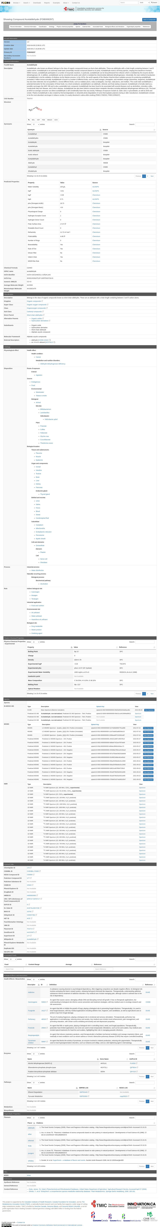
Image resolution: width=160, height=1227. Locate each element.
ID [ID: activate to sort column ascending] (41, 985)
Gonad (38, 467)
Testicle (38, 474)
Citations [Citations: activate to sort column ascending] (39, 1123)
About (66, 3)
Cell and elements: (37, 542)
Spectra (78, 26)
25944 (44, 1028)
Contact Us (76, 3)
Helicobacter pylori (51, 419)
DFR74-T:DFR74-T (34, 899)
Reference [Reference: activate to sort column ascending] (123, 647)
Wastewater (40, 392)
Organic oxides (37, 318)
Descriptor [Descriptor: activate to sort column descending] (31, 985)
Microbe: (39, 406)
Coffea (42, 429)
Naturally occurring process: (36, 574)
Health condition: (37, 354)
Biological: (35, 399)
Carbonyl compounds (35, 311)
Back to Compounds (149, 19)
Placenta (39, 453)
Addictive (31, 992)
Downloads (37, 3)
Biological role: (32, 623)
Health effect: (31, 350)
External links (86, 26)
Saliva (38, 504)
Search (26, 3)
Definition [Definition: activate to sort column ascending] (53, 985)
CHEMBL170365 (34, 871)
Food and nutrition (37, 606)
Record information (16, 26)
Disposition (8, 368)
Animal (38, 402)
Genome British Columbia (71, 1206)
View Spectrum (149, 710)
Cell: (37, 556)
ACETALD (50, 342)
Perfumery (31, 1019)
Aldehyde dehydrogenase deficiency (52, 364)
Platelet (43, 552)
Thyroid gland (45, 494)
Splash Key (100, 706)
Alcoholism (44, 584)
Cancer (38, 357)
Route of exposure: (33, 368)
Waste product (36, 630)
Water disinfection (37, 570)
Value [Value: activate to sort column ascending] (76, 647)
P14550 (133, 1063)
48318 (44, 1019)
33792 (30, 911)
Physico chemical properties (65, 26)
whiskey (31, 1161)
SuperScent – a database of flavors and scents (69, 1160)
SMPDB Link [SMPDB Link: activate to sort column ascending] (83, 1088)
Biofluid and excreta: (38, 497)
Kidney (38, 484)
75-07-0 (30, 929)
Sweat (38, 515)
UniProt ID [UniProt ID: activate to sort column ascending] (133, 1059)
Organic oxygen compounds (37, 305)
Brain (38, 477)
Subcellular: (35, 521)
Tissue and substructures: (40, 450)
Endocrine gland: (42, 491)
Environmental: (36, 389)
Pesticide (31, 1028)
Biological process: (37, 577)
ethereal (31, 1140)
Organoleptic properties (134, 26)
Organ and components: (39, 463)
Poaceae (43, 426)
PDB (43, 120)
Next (152, 176)
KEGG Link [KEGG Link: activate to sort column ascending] (123, 1088)
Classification (43, 26)
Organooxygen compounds (37, 308)
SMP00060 (84, 1096)
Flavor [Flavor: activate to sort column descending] (30, 1123)
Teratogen (34, 599)
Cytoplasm (39, 525)
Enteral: (34, 372)
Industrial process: (33, 567)
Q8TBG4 (134, 1067)
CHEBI (148, 1002)
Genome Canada (40, 1206)
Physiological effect (11, 350)
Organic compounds (35, 301)
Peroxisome (40, 535)
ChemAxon (96, 195)
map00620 (124, 1096)
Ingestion (39, 375)
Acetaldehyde (32, 939)
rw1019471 (32, 932)
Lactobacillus (44, 413)
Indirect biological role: (34, 588)
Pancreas (39, 487)
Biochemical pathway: (43, 580)
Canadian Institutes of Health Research (38, 1202)
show (29, 1175)
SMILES (49, 120)
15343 (30, 885)
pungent (31, 1153)
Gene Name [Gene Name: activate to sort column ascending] (104, 1059)
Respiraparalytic (33, 1035)
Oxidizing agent (36, 633)
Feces (38, 508)
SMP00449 (84, 1092)
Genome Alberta (52, 1206)
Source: (29, 378)
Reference (98, 964)
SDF (38, 120)
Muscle (38, 456)
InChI (56, 120)
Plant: (38, 423)
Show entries (36, 124)
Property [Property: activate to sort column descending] (31, 647)
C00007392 (32, 915)
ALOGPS (95, 187)
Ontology (51, 26)
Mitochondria (40, 528)
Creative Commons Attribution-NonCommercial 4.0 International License (57, 1225)
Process (7, 567)
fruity (29, 1146)
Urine (38, 501)
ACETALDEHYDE (34, 908)
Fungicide (31, 1011)
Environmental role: (33, 609)
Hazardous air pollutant (39, 619)
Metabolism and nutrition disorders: (48, 360)
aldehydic (31, 1128)
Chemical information (30, 26)
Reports (47, 3)
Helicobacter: (44, 416)
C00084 (30, 875)
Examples (56, 3)
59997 (44, 1042)
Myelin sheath (40, 539)
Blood (38, 511)
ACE (29, 918)
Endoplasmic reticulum (44, 532)
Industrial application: (34, 602)
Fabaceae (43, 433)
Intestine (39, 470)
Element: (39, 549)
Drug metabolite (36, 626)
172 (29, 868)
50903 (44, 1002)
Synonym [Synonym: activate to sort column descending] (31, 130)
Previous (138, 176)
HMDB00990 (32, 895)
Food (33, 385)
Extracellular (40, 545)
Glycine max (44, 436)
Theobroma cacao (46, 443)
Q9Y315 (134, 1071)
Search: (141, 124)
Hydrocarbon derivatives (40, 321)
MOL (33, 120)
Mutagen (34, 595)
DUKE (148, 992)
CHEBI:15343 (44, 340)
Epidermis (39, 460)
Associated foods (98, 26)
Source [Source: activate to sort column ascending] (105, 130)
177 (29, 878)
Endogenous (35, 382)
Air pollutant (35, 612)
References (146, 26)
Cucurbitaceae (45, 440)
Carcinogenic (32, 1002)
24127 (44, 1011)
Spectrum (138, 713)
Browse (16, 3)
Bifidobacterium (45, 409)
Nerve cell (43, 559)
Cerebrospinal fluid (42, 518)
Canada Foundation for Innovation (64, 1202)
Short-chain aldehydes (35, 315)
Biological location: (33, 446)
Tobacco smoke (41, 396)
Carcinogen (35, 592)
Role (5, 588)
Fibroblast (43, 562)
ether (30, 1134)
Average (69, 964)
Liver (37, 480)
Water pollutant (36, 616)
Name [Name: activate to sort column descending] (30, 1059)
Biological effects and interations (114, 26)
